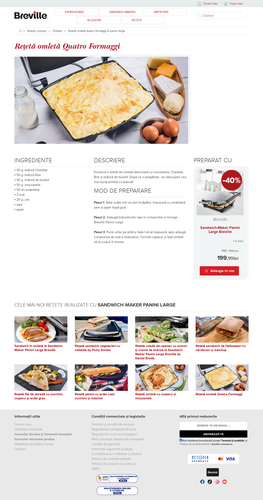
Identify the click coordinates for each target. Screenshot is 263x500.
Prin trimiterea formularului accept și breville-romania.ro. (213, 442)
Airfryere (161, 12)
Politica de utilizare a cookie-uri (114, 464)
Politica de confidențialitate (111, 459)
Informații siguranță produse (112, 449)
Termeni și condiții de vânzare (113, 424)
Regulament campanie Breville (114, 429)
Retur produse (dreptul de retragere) (118, 439)
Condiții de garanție (106, 444)
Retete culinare (36, 31)
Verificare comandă (28, 429)
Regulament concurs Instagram (114, 434)
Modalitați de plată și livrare (34, 444)
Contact (20, 449)
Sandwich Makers (122, 12)
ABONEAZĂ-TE (213, 434)
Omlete (57, 31)
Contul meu (22, 424)
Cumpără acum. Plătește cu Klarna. (117, 454)
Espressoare (74, 12)
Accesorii (94, 20)
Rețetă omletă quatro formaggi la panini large (96, 31)
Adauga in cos (222, 271)
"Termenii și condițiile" (233, 440)
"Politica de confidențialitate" (195, 444)
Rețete (137, 20)
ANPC (96, 469)
